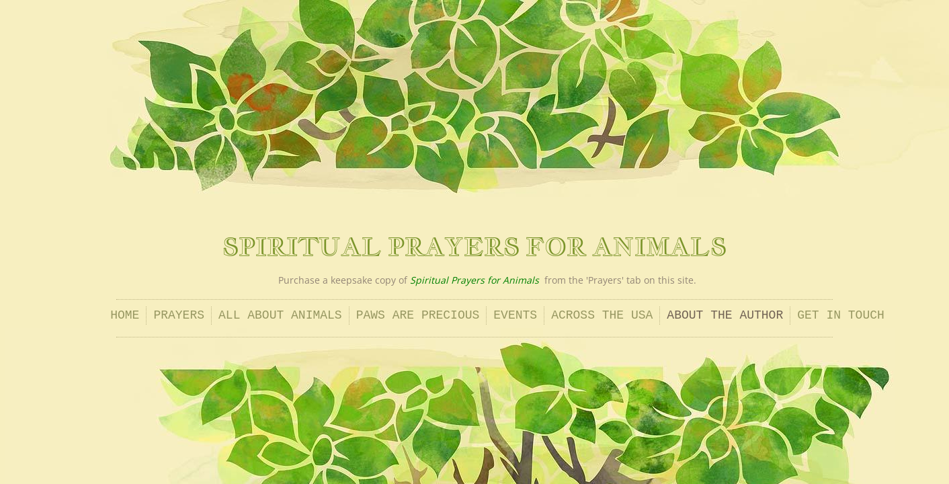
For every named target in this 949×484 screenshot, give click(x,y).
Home (124, 315)
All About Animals (280, 315)
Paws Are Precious (418, 315)
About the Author (725, 315)
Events (515, 315)
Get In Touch (840, 315)
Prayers (178, 315)
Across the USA (602, 315)
